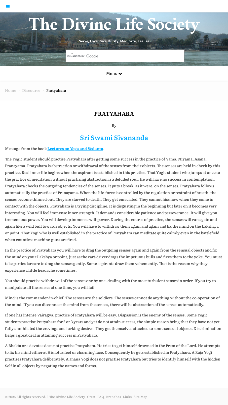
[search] (119, 56)
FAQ (100, 396)
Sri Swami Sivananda (114, 137)
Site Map (140, 396)
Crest (91, 396)
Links (127, 396)
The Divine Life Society (114, 27)
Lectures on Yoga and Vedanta (75, 148)
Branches (113, 396)
